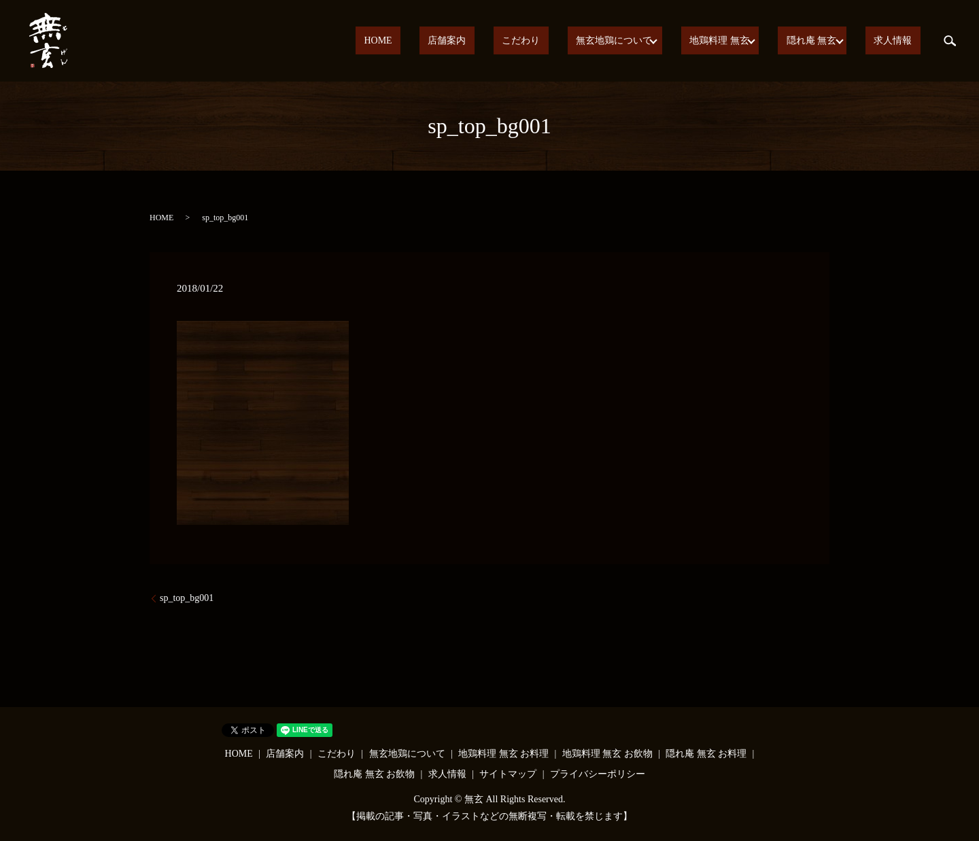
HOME (452, 41)
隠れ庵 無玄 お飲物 (374, 774)
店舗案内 (504, 41)
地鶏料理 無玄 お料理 (503, 754)
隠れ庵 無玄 (825, 41)
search (950, 41)
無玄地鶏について (638, 41)
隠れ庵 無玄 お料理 (706, 754)
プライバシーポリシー (597, 774)
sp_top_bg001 (186, 598)
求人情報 (901, 41)
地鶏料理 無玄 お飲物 (607, 754)
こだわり (562, 41)
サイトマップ (507, 774)
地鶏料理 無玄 (738, 41)
